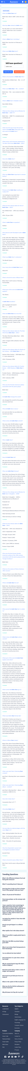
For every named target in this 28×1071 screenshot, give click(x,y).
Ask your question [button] (19, 71)
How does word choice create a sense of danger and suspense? (13, 970)
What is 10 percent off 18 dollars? (11, 894)
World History (18, 1017)
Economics (17, 1028)
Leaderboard (5, 1009)
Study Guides (5, 1041)
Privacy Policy (18, 1041)
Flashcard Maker (6, 1039)
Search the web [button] (8, 71)
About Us (17, 1033)
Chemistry (17, 1011)
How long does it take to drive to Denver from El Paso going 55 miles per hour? (13, 889)
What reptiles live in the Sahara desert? (13, 930)
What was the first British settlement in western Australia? (13, 987)
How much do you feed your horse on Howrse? (12, 976)
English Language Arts (20, 1019)
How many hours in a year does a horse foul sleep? (13, 958)
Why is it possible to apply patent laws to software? (13, 935)
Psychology (17, 1022)
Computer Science (19, 1025)
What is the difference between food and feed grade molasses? (13, 878)
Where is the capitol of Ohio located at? (13, 982)
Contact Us (17, 1036)
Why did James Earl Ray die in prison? (12, 992)
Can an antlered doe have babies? (11, 953)
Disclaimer (17, 1044)
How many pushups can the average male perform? (13, 899)
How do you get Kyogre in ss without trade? (12, 925)
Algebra (16, 1009)
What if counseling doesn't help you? (12, 884)
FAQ (3, 1047)
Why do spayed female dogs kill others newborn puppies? (13, 964)
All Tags (4, 1011)
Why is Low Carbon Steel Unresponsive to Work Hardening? (13, 947)
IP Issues (17, 1050)
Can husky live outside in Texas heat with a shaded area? (13, 919)
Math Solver (5, 1044)
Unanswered (5, 1014)
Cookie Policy (18, 1047)
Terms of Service (19, 1039)
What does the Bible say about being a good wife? (13, 941)
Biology (16, 1014)
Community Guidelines (7, 1033)
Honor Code (5, 1036)
